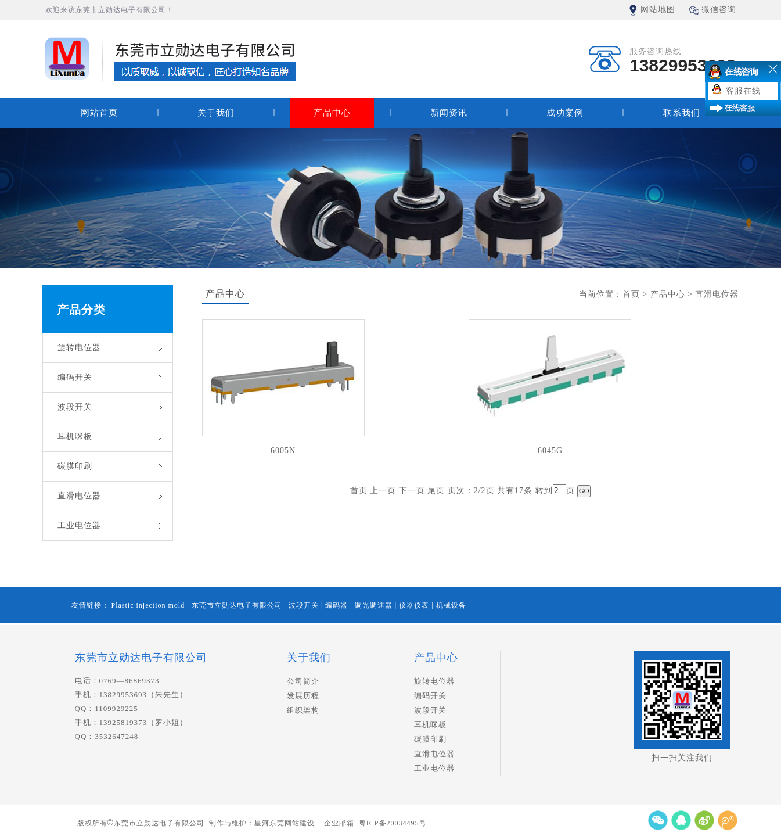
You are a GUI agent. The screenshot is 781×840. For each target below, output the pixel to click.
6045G (550, 450)
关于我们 (216, 112)
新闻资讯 (448, 112)
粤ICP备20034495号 (393, 823)
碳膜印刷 (74, 466)
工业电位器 (79, 525)
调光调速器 (375, 605)
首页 (359, 490)
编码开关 (74, 377)
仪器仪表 (415, 605)
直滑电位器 (79, 495)
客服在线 (743, 91)
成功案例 (565, 112)
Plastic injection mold (149, 605)
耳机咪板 (74, 436)
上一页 (383, 490)
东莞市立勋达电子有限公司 (238, 605)
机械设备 (451, 605)
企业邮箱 (339, 823)
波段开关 (74, 407)
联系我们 (681, 112)
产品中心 (332, 112)
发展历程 (303, 695)
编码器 (337, 605)
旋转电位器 (79, 347)
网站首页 (99, 112)
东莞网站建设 (292, 823)
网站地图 (657, 9)
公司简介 (303, 681)
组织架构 (303, 710)
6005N (283, 450)
